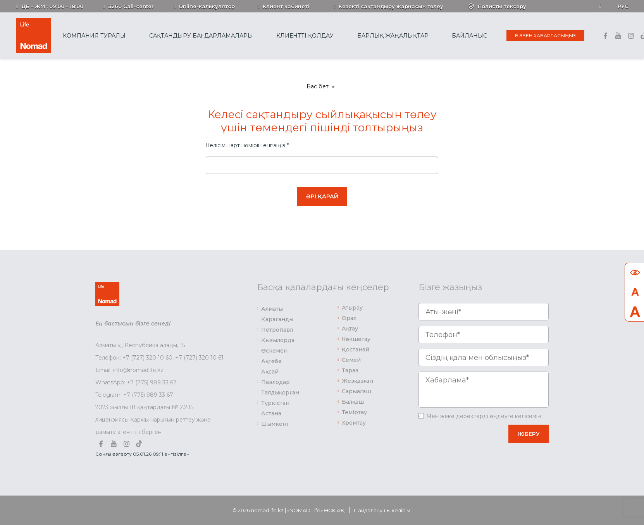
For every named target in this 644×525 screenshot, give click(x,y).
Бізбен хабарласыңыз (545, 35)
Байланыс (469, 35)
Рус (623, 6)
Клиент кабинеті (286, 6)
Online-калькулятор (207, 6)
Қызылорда (277, 340)
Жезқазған (357, 380)
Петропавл (277, 329)
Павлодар (275, 382)
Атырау (352, 307)
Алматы (272, 308)
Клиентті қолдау (305, 35)
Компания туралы (94, 35)
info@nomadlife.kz (138, 370)
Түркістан (275, 402)
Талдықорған (280, 392)
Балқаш (353, 401)
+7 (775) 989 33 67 (152, 382)
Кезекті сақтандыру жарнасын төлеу (391, 6)
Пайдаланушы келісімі (383, 510)
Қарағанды (277, 319)
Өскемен (274, 350)
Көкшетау (356, 339)
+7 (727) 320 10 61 (199, 357)
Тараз (350, 370)
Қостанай (355, 349)
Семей (351, 359)
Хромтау (354, 422)
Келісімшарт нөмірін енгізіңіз (247, 145)
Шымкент (275, 423)
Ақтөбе (271, 361)
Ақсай (270, 371)
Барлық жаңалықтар (393, 35)
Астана (271, 413)
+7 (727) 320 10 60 (147, 357)
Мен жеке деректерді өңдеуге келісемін (483, 416)
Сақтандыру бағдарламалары (201, 35)
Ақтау (350, 328)
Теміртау (354, 412)
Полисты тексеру (502, 6)
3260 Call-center (131, 6)
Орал (349, 318)
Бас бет (318, 86)
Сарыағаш (356, 391)
